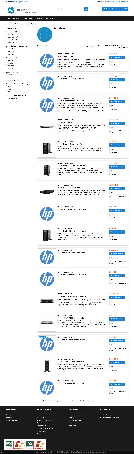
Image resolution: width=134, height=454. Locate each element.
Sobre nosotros (42, 423)
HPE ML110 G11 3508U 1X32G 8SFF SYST (71, 79)
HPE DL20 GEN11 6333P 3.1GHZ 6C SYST (71, 101)
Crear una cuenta (122, 2)
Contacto (105, 410)
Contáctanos (27, 19)
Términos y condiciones (45, 420)
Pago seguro (41, 426)
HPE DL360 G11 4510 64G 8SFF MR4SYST (72, 318)
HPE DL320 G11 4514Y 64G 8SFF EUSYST (71, 209)
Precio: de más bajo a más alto (109, 47)
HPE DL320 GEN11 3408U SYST (68, 122)
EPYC (10, 34)
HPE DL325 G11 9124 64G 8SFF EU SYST (71, 253)
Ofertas (8, 415)
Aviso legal (41, 418)
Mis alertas (72, 426)
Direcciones (73, 423)
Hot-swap (13, 98)
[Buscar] (67, 9)
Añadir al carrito (117, 57)
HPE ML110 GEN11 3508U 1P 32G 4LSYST (71, 144)
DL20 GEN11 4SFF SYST (65, 56)
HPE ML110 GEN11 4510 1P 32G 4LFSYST (71, 166)
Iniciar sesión (109, 2)
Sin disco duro (14, 80)
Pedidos (71, 418)
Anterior (74, 401)
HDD (10, 75)
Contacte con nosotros (45, 428)
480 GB (11, 66)
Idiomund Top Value (45, 19)
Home (15, 19)
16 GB (10, 49)
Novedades (10, 418)
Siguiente (90, 401)
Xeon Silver (13, 43)
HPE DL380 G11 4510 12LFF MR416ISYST (71, 340)
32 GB (11, 52)
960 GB (11, 69)
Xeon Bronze (13, 37)
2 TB (10, 60)
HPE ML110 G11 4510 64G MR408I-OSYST (72, 231)
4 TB (10, 63)
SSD (10, 78)
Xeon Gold (12, 40)
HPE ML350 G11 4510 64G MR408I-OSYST (72, 362)
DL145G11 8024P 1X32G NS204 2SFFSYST (72, 188)
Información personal (76, 415)
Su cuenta (73, 410)
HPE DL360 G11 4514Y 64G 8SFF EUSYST (71, 275)
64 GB (11, 54)
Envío (39, 415)
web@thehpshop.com (19, 2)
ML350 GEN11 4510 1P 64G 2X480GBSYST (72, 383)
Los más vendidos (12, 420)
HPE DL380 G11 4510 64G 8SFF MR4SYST (72, 296)
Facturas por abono (75, 420)
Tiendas (40, 434)
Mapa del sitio (42, 431)
